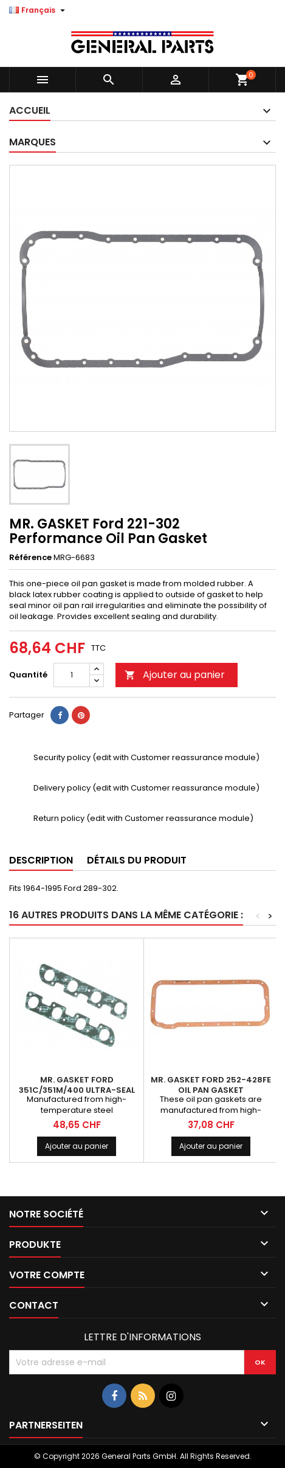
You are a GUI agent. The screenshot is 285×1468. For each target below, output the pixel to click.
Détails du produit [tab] (137, 860)
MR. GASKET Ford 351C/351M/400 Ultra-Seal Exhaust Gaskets (77, 1090)
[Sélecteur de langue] (38, 10)
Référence (30, 557)
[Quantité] (71, 675)
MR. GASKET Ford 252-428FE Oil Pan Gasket (211, 1085)
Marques (32, 142)
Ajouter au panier (175, 675)
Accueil (29, 110)
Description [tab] (41, 860)
